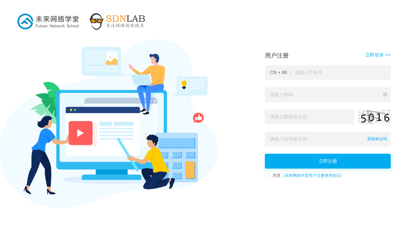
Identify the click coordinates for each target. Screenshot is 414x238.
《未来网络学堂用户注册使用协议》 (311, 175)
